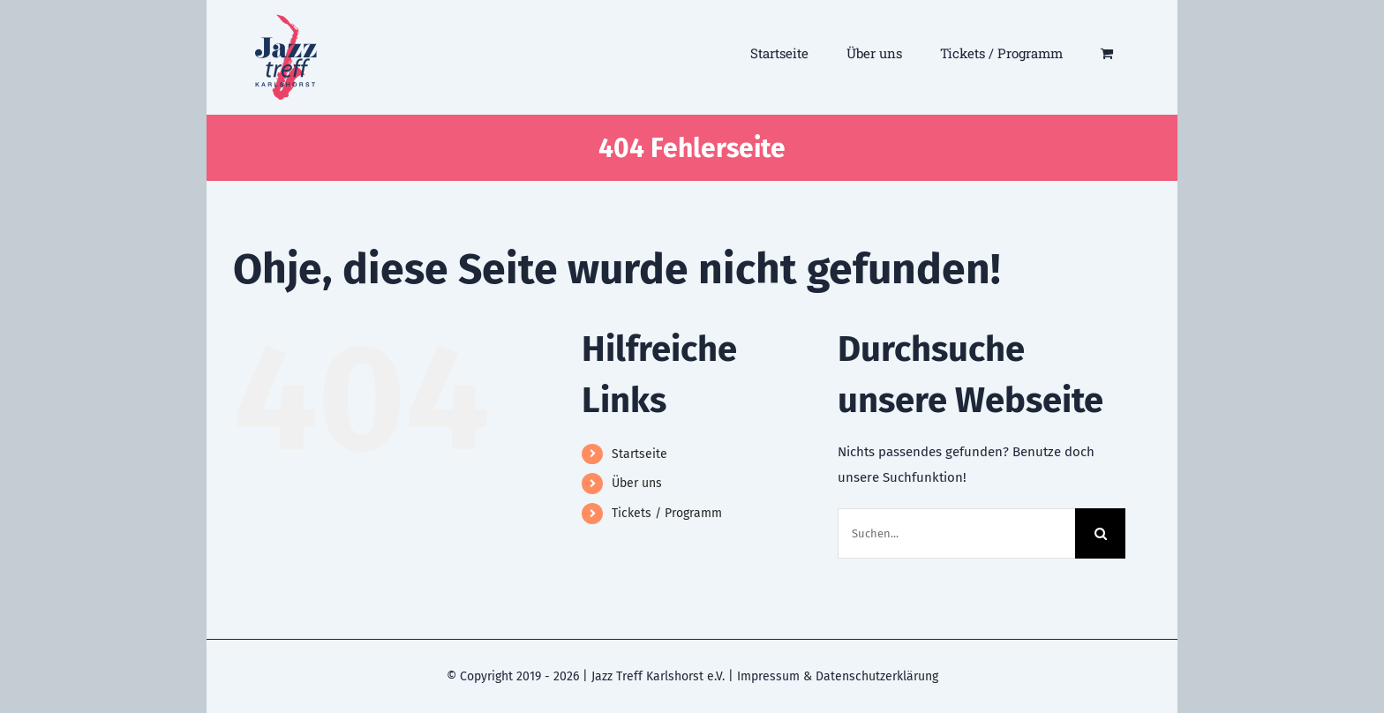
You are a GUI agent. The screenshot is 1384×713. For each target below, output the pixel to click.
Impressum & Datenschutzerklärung (837, 676)
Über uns (637, 483)
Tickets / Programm (667, 513)
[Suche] (1100, 533)
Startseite (639, 454)
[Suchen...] (957, 533)
